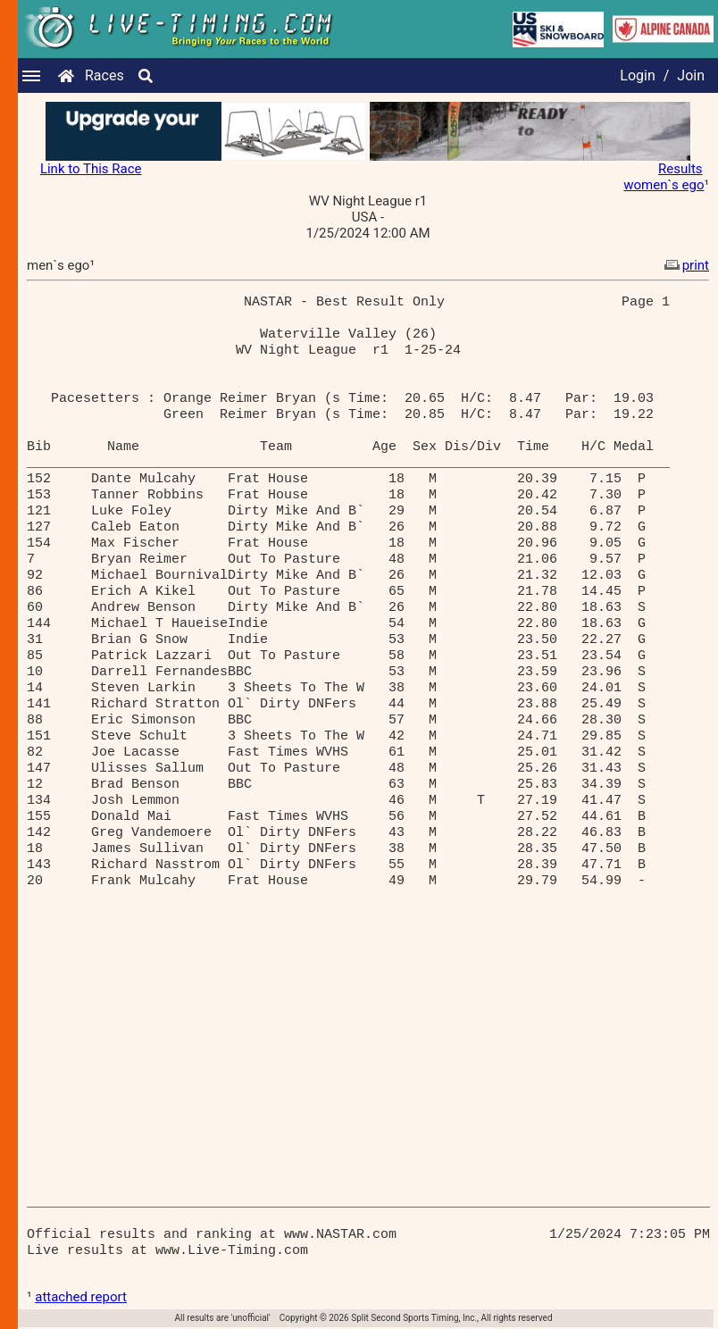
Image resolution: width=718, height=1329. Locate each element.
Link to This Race (91, 169)
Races (104, 75)
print (685, 265)
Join (691, 75)
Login (637, 75)
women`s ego (663, 185)
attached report (81, 1297)
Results (680, 169)
